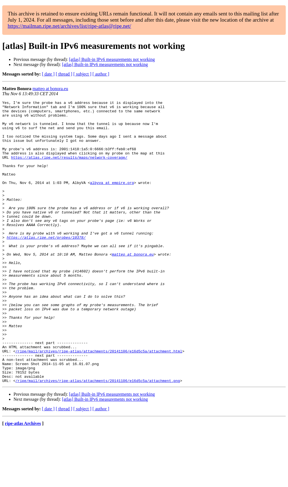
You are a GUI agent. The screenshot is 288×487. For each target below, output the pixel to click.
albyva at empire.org (112, 199)
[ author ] (101, 74)
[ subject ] (82, 74)
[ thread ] (64, 74)
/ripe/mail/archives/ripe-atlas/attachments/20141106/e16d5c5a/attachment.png (97, 437)
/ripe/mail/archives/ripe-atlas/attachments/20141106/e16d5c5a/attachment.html (98, 401)
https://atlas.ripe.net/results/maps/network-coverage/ (69, 169)
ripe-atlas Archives (23, 479)
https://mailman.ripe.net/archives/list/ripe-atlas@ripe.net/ (69, 26)
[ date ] (48, 74)
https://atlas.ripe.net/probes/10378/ (46, 265)
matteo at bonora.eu (50, 88)
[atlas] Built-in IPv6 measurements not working (112, 59)
